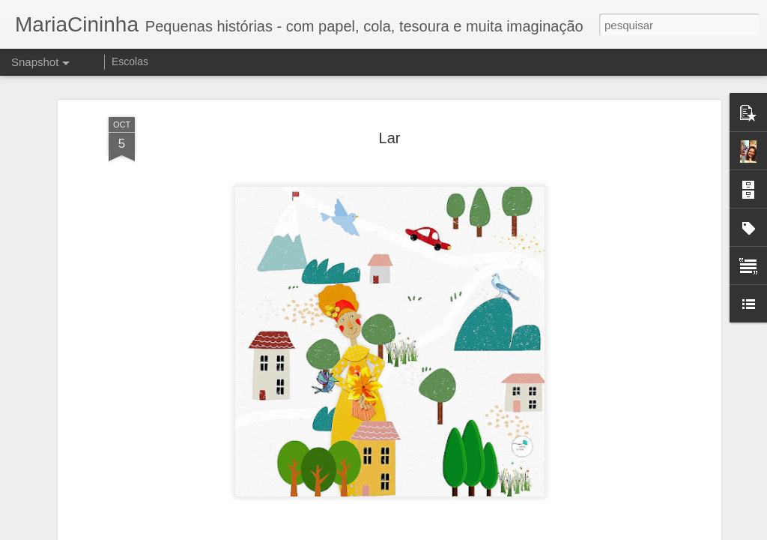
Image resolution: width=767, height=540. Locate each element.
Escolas (130, 62)
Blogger (443, 531)
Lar (390, 122)
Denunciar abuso (493, 531)
